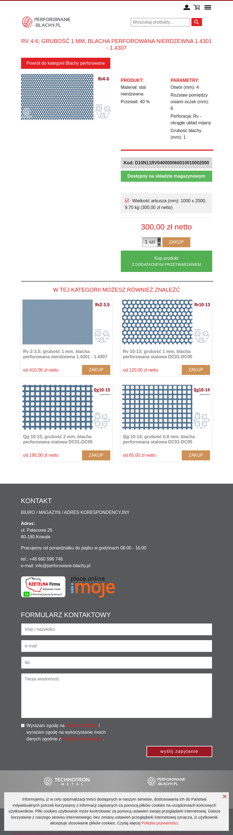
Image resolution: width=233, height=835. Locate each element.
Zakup (176, 242)
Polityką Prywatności (82, 738)
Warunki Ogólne (82, 725)
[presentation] (170, 733)
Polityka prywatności (160, 823)
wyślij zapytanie (179, 751)
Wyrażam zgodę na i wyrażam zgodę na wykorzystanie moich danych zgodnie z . (66, 732)
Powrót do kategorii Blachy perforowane (66, 63)
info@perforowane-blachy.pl (62, 565)
